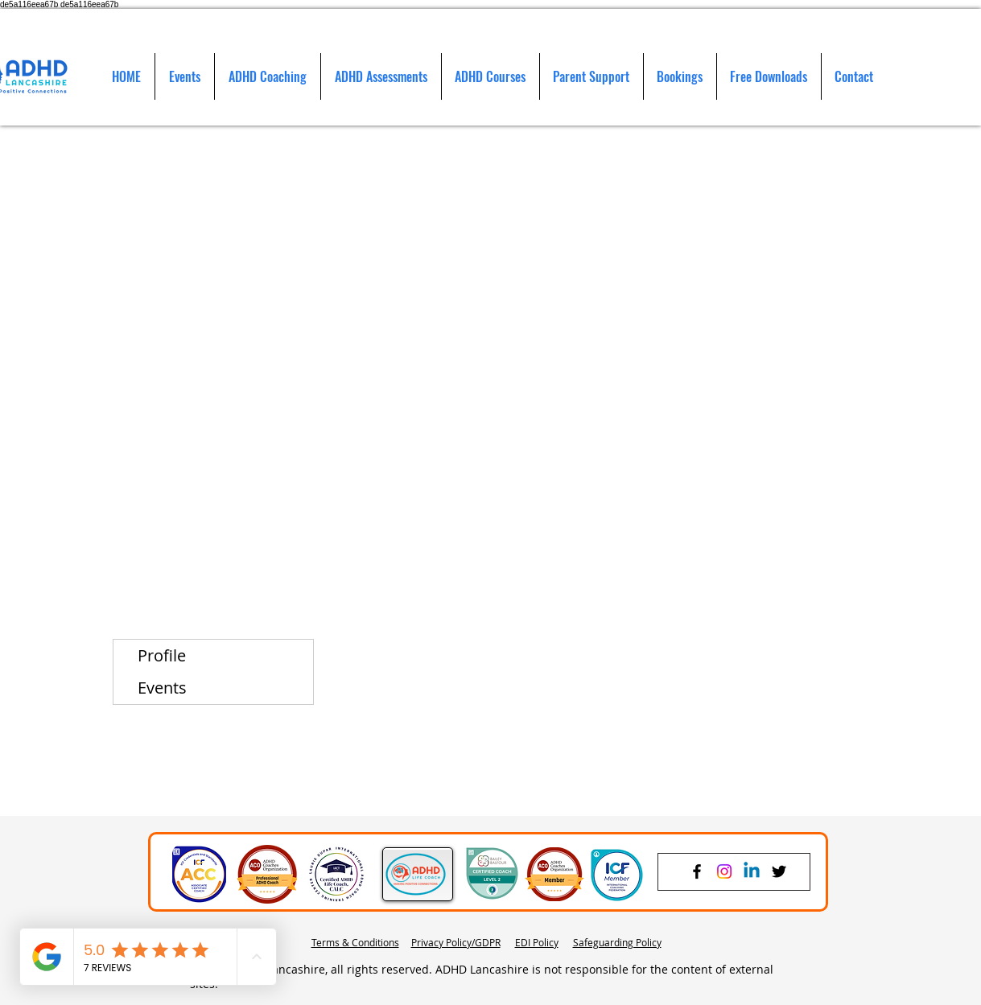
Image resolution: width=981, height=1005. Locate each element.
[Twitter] (779, 871)
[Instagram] (724, 871)
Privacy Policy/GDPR (456, 942)
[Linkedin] (751, 871)
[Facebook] (697, 871)
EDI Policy (537, 942)
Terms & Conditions (355, 942)
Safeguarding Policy (617, 942)
